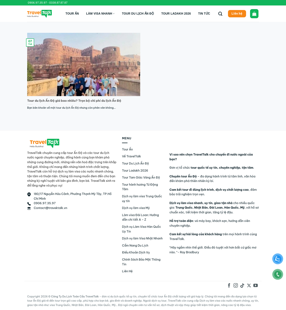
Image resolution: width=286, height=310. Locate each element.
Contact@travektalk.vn (50, 208)
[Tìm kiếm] (220, 13)
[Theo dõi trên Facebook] (229, 285)
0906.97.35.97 (37, 2)
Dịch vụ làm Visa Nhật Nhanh (142, 238)
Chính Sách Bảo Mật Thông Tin (141, 262)
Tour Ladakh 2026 (176, 13)
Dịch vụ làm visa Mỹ (136, 208)
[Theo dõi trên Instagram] (235, 285)
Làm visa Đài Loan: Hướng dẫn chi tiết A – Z (140, 217)
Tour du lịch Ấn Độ (138, 13)
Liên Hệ (127, 271)
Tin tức (204, 13)
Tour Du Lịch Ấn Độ (135, 163)
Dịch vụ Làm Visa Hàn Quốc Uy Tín (141, 229)
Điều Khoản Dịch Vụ (136, 252)
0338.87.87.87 (58, 2)
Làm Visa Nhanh (100, 13)
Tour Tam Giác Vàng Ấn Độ (141, 177)
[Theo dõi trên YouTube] (255, 285)
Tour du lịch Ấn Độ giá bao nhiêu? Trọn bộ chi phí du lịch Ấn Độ (74, 100)
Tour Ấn (72, 13)
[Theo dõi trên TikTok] (242, 285)
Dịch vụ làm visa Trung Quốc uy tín (142, 198)
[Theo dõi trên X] (249, 285)
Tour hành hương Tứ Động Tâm (140, 187)
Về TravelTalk (131, 156)
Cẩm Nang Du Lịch (135, 245)
